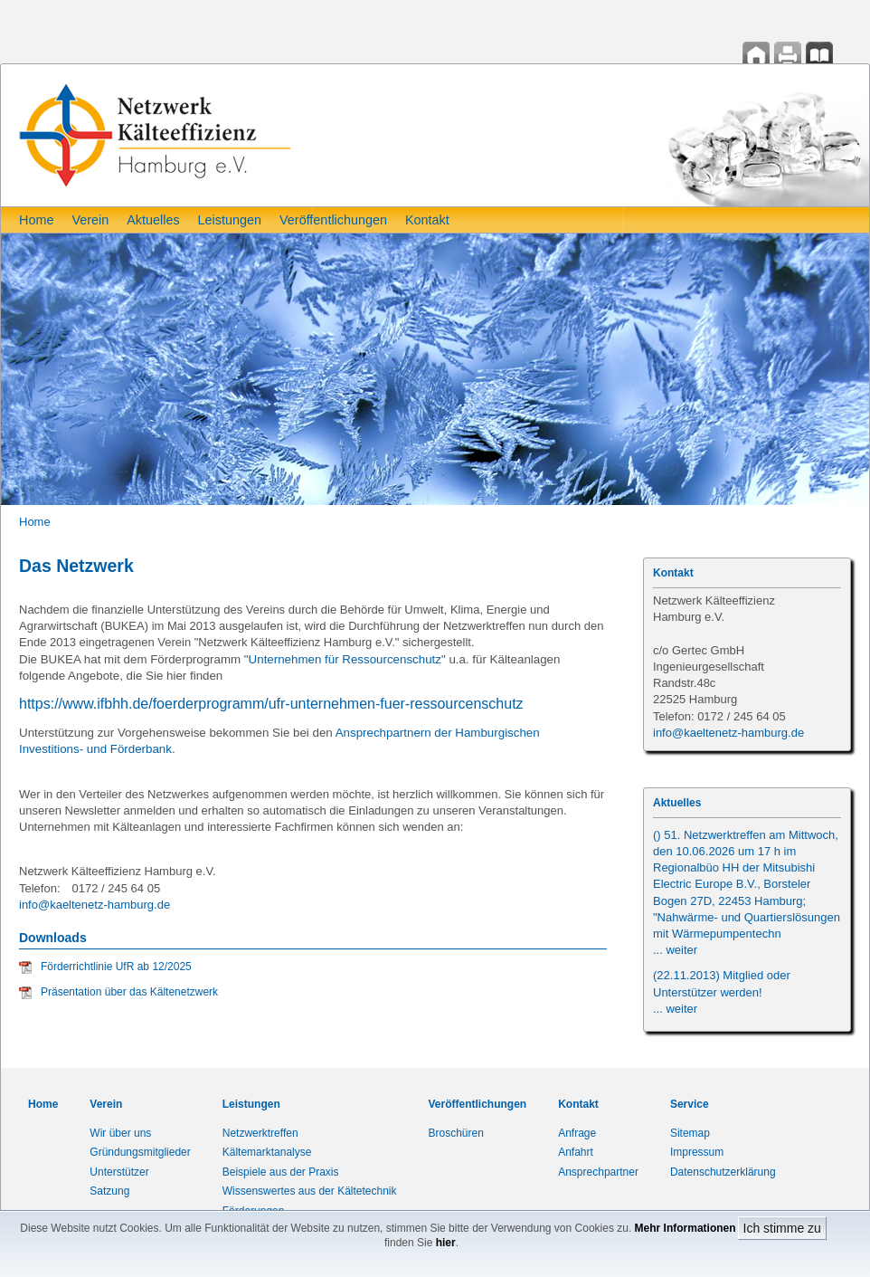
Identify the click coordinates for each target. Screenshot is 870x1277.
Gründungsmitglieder (140, 1152)
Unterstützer (119, 1172)
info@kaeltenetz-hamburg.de (94, 904)
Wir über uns (120, 1133)
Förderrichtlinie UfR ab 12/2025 (116, 966)
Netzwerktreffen (260, 1133)
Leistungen (229, 220)
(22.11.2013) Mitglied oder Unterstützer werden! (721, 991)
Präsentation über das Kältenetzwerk (129, 992)
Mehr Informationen (685, 1228)
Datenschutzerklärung (723, 1172)
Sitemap (690, 1133)
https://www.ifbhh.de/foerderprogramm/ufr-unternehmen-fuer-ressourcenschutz (271, 703)
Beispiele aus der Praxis (280, 1172)
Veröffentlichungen (333, 220)
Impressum (696, 1152)
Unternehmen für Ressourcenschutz (345, 659)
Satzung (109, 1191)
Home (36, 220)
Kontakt (427, 220)
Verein (90, 220)
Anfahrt (575, 1152)
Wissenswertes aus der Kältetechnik (309, 1191)
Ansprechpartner (598, 1172)
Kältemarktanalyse (267, 1152)
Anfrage (577, 1133)
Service (689, 1104)
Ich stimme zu (782, 1228)
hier (446, 1242)
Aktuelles (153, 220)
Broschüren (456, 1133)
